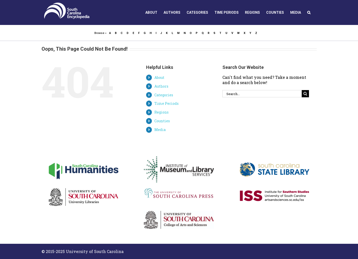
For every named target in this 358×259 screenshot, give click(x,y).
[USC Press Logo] (179, 189)
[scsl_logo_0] (274, 158)
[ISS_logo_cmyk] (274, 184)
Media (160, 129)
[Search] (305, 93)
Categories (163, 95)
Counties (162, 121)
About (159, 77)
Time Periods (166, 103)
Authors (161, 86)
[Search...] (262, 93)
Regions (161, 112)
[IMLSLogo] (179, 158)
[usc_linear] (84, 184)
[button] (308, 12)
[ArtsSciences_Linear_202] (179, 212)
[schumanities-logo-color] (84, 158)
